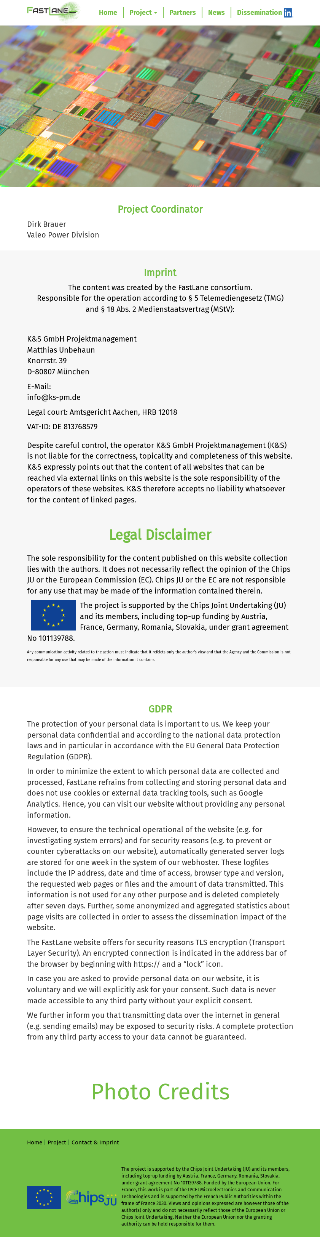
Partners (182, 12)
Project (143, 12)
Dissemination (259, 12)
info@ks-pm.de (54, 397)
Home (108, 12)
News (216, 12)
